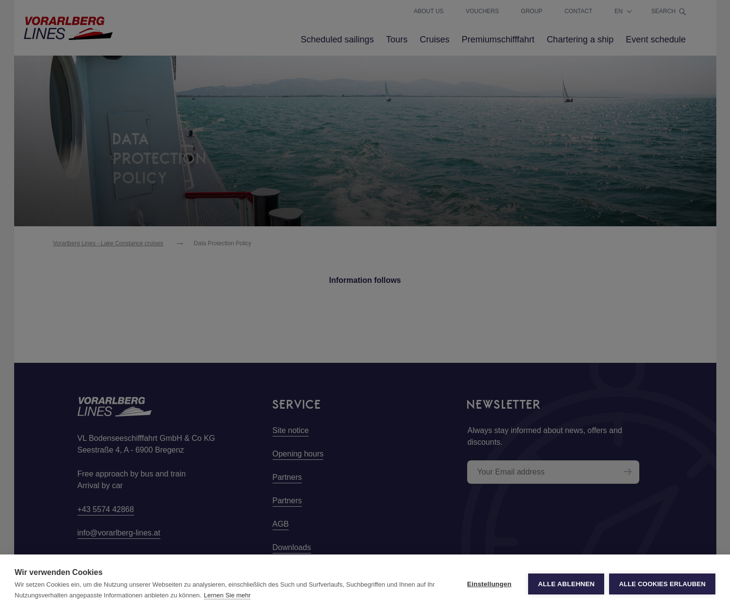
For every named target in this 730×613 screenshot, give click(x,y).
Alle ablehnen (566, 584)
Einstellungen (489, 584)
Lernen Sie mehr (227, 595)
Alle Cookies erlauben (662, 584)
